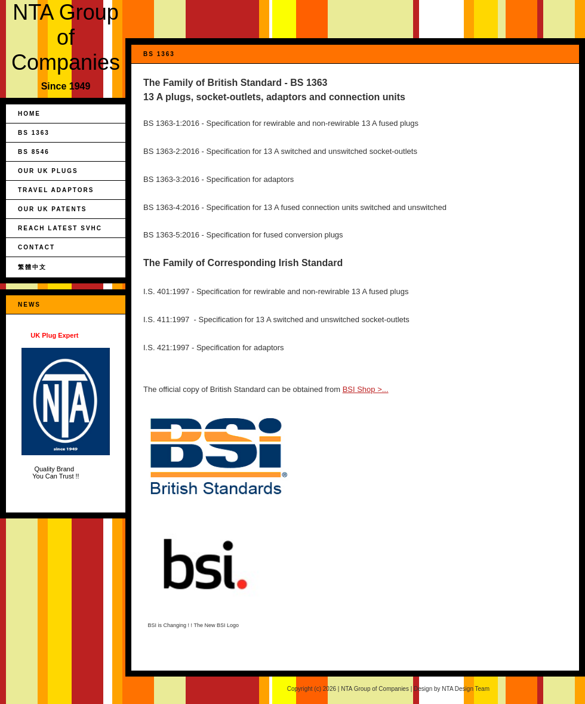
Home (29, 113)
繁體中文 (32, 267)
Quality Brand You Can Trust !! (66, 406)
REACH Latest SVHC (60, 228)
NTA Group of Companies (65, 37)
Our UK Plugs (48, 171)
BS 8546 (34, 152)
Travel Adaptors (56, 190)
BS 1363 (34, 132)
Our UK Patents (52, 209)
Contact (36, 247)
